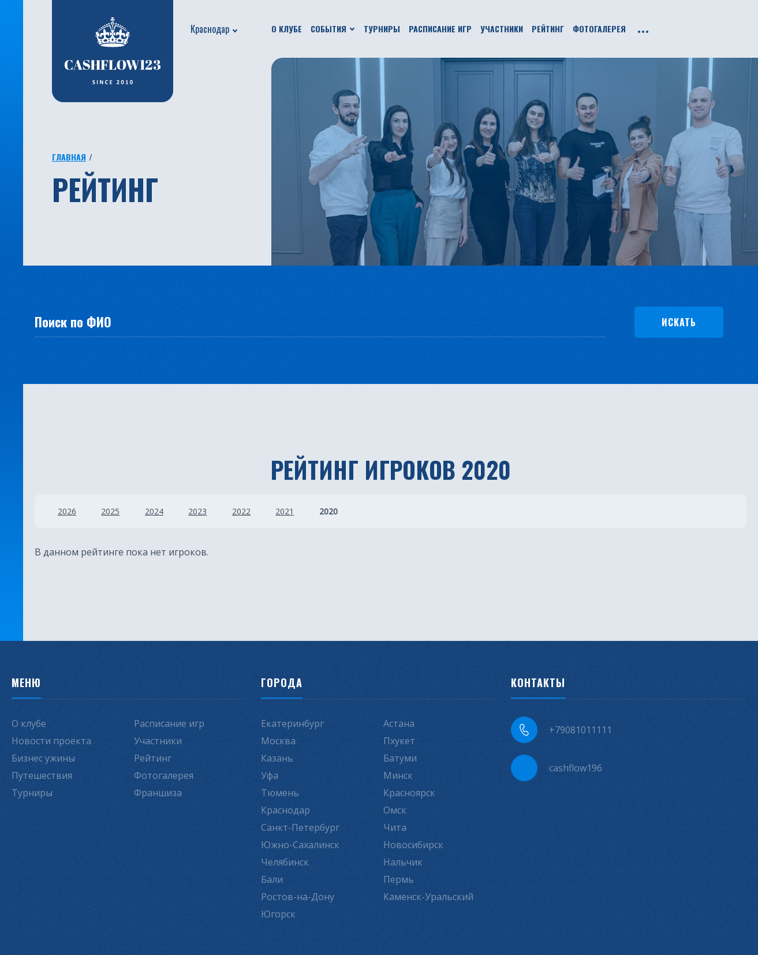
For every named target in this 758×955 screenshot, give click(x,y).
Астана (399, 723)
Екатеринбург (292, 723)
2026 (67, 510)
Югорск (278, 913)
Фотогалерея (599, 29)
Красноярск (409, 792)
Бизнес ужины (43, 757)
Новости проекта (51, 740)
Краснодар (210, 29)
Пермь (398, 878)
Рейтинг (548, 29)
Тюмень (280, 792)
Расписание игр (440, 29)
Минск (398, 775)
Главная (69, 157)
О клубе (286, 29)
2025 (111, 510)
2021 (289, 510)
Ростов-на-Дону (297, 896)
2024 (156, 510)
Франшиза (158, 792)
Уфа (269, 775)
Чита (394, 826)
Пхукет (399, 740)
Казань (277, 757)
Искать (679, 322)
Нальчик (403, 861)
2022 (245, 510)
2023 (200, 510)
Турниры (382, 29)
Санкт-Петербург (300, 826)
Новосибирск (413, 844)
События (328, 29)
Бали (272, 878)
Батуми (400, 757)
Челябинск (285, 861)
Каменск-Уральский (428, 896)
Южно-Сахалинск (300, 844)
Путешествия (42, 775)
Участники (501, 29)
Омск (394, 809)
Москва (278, 740)
